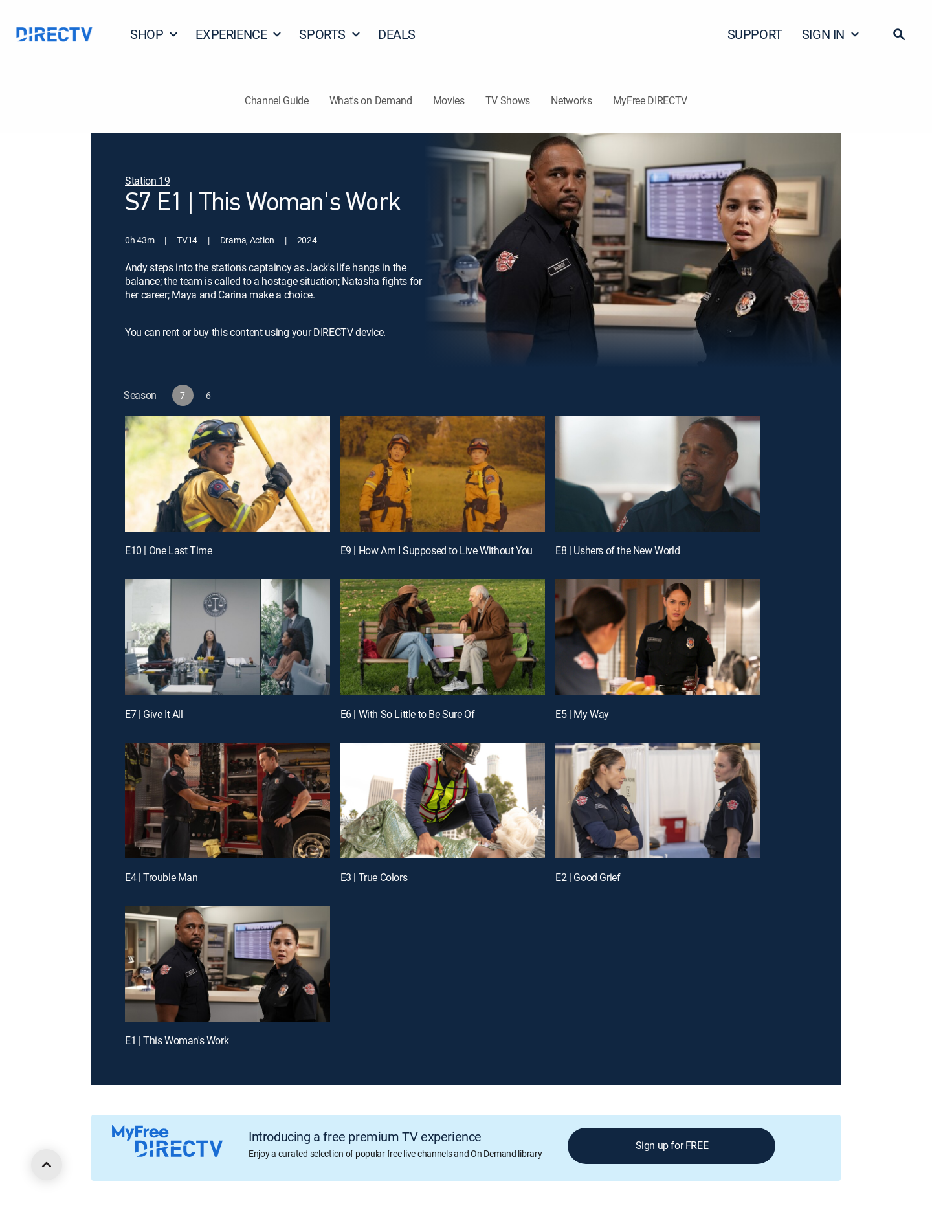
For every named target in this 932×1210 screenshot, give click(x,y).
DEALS (397, 34)
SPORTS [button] (330, 34)
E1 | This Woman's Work (176, 1040)
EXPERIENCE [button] (238, 34)
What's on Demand (370, 100)
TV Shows (507, 100)
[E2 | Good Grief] (657, 800)
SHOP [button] (154, 34)
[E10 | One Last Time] (227, 474)
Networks (571, 100)
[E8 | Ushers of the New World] (657, 474)
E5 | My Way (582, 714)
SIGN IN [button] (831, 34)
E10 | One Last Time (168, 550)
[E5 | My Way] (657, 637)
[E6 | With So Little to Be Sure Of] (443, 637)
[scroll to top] (46, 1164)
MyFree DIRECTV (650, 100)
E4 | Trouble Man (161, 877)
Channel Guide (277, 100)
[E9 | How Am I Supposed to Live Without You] (443, 474)
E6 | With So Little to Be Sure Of (407, 714)
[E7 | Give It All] (227, 637)
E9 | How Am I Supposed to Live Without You (436, 550)
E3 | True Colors (374, 877)
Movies (449, 100)
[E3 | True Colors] (443, 800)
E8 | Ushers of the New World (617, 550)
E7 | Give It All (154, 714)
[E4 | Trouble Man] (227, 800)
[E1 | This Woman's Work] (227, 964)
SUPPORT (754, 34)
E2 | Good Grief (587, 877)
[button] (899, 34)
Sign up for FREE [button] (672, 1145)
